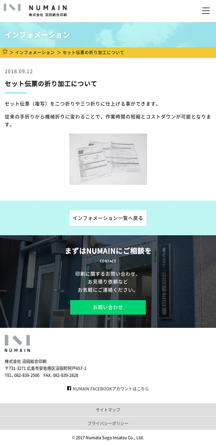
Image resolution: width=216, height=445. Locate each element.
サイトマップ (108, 410)
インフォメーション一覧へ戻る (108, 217)
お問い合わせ (108, 307)
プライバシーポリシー (108, 423)
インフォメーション (35, 52)
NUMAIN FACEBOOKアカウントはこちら (108, 388)
